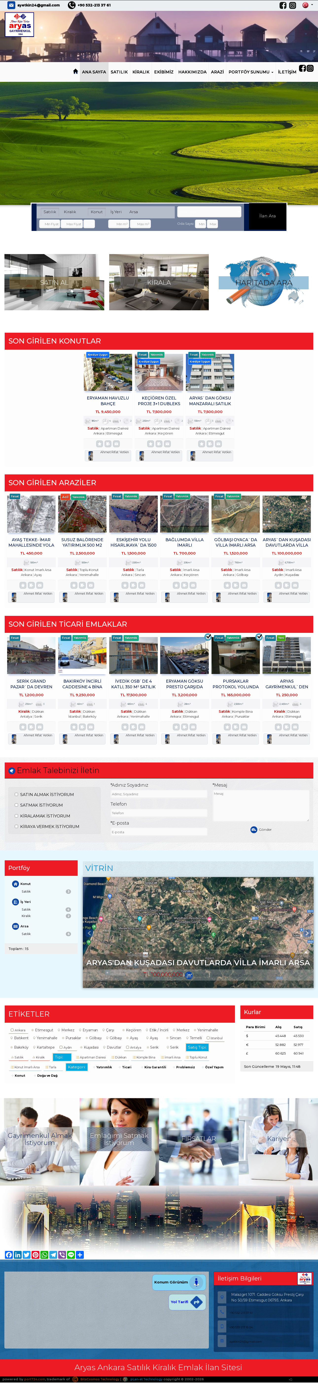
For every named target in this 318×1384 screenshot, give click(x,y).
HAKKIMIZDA (192, 71)
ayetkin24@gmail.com (38, 5)
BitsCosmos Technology (98, 1382)
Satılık (50, 211)
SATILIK (119, 71)
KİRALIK (141, 71)
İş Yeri (116, 211)
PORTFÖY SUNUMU (251, 71)
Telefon (118, 806)
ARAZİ (217, 71)
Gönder (261, 831)
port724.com (35, 1382)
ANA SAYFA (94, 71)
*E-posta (119, 825)
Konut (97, 211)
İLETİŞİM (287, 71)
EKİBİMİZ (164, 71)
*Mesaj (219, 787)
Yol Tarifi (187, 1304)
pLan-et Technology (149, 1382)
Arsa (133, 211)
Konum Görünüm (179, 1284)
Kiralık (70, 211)
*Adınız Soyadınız (129, 787)
